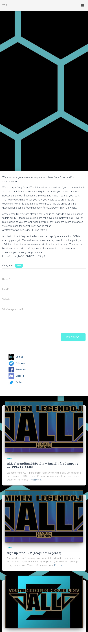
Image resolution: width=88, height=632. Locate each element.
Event (10, 458)
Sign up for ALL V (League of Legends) (34, 553)
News (19, 266)
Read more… (36, 479)
